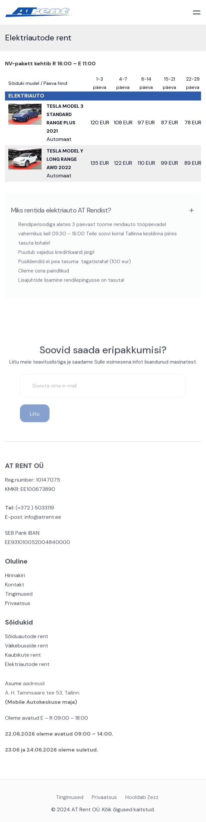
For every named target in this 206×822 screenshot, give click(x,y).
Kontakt (14, 586)
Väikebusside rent (26, 647)
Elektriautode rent (27, 666)
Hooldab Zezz (141, 799)
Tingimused (19, 596)
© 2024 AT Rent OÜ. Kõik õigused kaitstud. (103, 811)
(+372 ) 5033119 (34, 509)
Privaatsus (17, 605)
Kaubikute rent (23, 657)
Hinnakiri (15, 577)
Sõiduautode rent (26, 638)
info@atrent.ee (43, 519)
